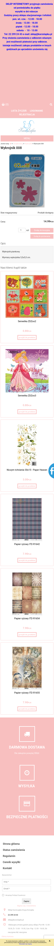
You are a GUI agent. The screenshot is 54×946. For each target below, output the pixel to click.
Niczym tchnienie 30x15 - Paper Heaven (27, 470)
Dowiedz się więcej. (25, 944)
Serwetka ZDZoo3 (27, 395)
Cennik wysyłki (11, 862)
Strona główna (11, 843)
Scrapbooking (18, 144)
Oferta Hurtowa (7, 937)
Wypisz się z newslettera (26, 906)
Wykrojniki (28, 144)
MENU (27, 138)
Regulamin (9, 855)
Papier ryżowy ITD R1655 (27, 692)
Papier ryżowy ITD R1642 (27, 544)
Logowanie (36, 110)
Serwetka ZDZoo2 (27, 321)
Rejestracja (27, 114)
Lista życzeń (18, 110)
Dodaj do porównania (42, 236)
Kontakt (7, 868)
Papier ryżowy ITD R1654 (27, 618)
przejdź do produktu (27, 337)
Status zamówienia (14, 849)
